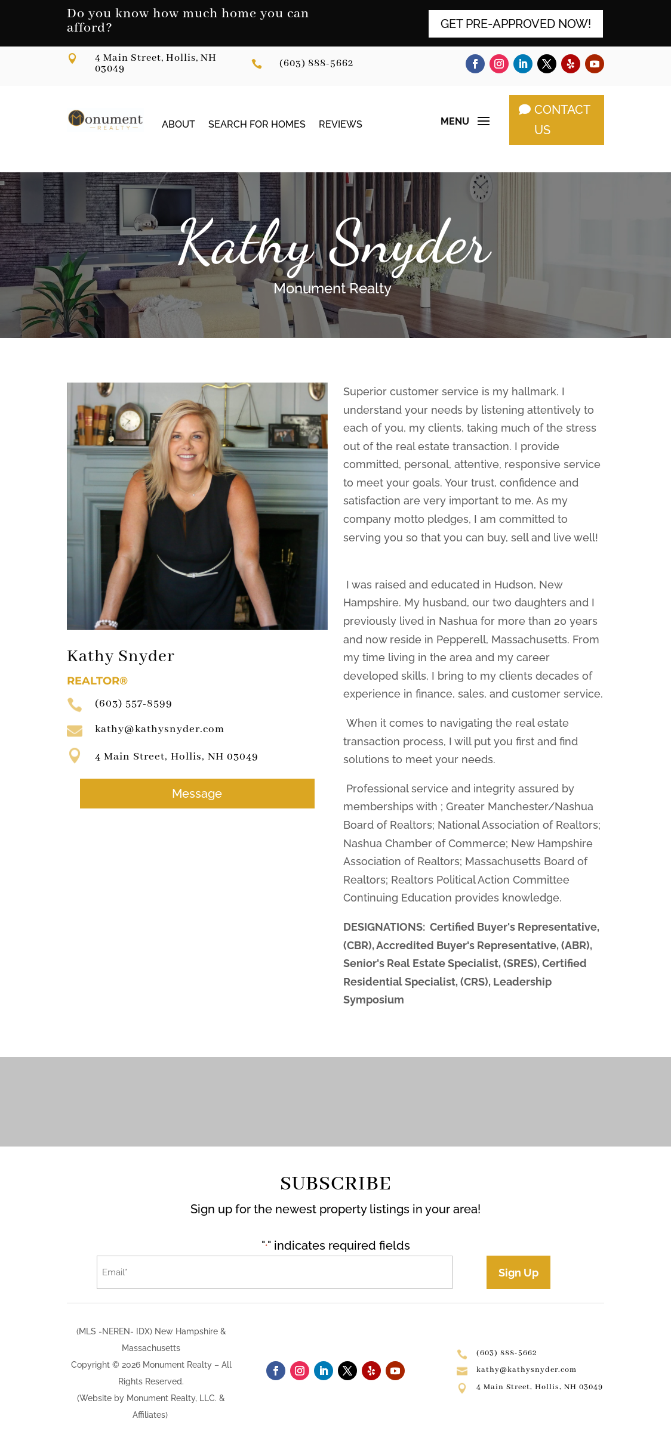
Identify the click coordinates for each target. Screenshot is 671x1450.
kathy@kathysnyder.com (159, 729)
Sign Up (518, 1272)
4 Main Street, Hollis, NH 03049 (156, 63)
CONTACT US (562, 120)
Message (197, 793)
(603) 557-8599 (134, 703)
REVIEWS (340, 124)
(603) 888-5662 (316, 63)
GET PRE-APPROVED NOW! (516, 24)
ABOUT (178, 124)
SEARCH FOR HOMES (257, 124)
